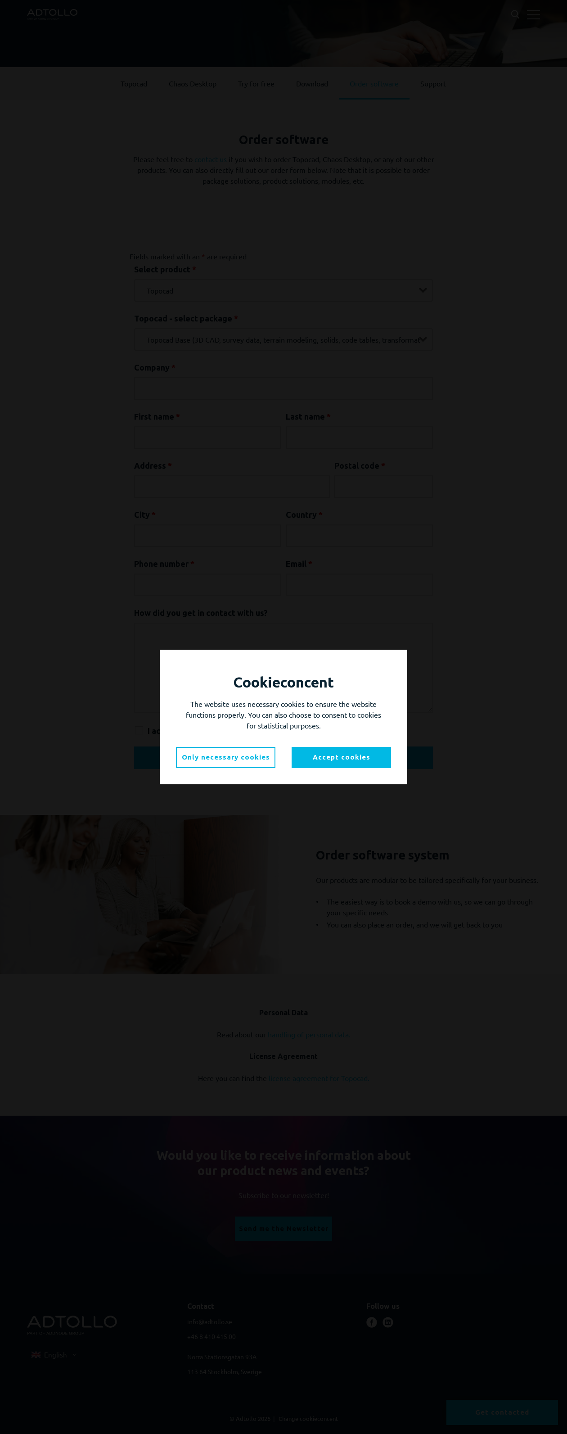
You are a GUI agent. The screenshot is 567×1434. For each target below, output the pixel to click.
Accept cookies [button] (341, 757)
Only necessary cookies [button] (226, 757)
